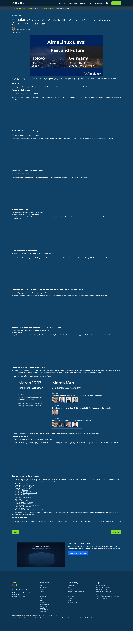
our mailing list (31, 523)
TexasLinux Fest (26, 491)
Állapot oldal (44, 606)
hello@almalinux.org (18, 596)
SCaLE (25, 484)
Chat (69, 587)
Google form (72, 512)
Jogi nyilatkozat (100, 585)
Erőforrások (73, 3)
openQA (42, 608)
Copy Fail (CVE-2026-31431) (48, 8)
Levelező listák (44, 604)
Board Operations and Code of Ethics (107, 597)
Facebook (71, 521)
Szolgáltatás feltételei (102, 589)
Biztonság (43, 612)
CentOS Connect (31, 479)
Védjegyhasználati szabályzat (105, 593)
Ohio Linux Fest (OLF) (34, 505)
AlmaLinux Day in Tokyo (41, 78)
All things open (26, 507)
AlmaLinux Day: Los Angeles (25, 8)
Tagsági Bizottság (101, 598)
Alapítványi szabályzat (102, 595)
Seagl (28, 508)
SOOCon (71, 479)
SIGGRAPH (26, 500)
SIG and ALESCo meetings (76, 591)
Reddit (53, 521)
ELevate (42, 600)
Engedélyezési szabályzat (103, 591)
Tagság (42, 598)
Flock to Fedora (29, 502)
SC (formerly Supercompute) (34, 510)
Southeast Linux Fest (25, 497)
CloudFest (26, 488)
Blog (59, 3)
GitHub (42, 591)
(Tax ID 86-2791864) (52, 615)
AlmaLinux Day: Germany (49, 372)
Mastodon (60, 521)
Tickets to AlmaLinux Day (19, 433)
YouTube (79, 521)
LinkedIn (65, 521)
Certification (43, 587)
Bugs (41, 593)
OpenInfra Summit (26, 503)
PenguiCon (26, 494)
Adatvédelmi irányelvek (103, 587)
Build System (44, 610)
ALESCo (42, 589)
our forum (48, 521)
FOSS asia (25, 490)
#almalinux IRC (72, 602)
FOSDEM (41, 479)
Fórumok (70, 589)
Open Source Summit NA (30, 493)
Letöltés (116, 3)
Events (82, 3)
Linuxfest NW (26, 496)
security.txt (43, 602)
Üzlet (90, 3)
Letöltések (43, 597)
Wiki (64, 3)
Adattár (42, 595)
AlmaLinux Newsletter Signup (78, 553)
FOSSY (20, 499)
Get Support (99, 3)
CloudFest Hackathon (29, 485)
